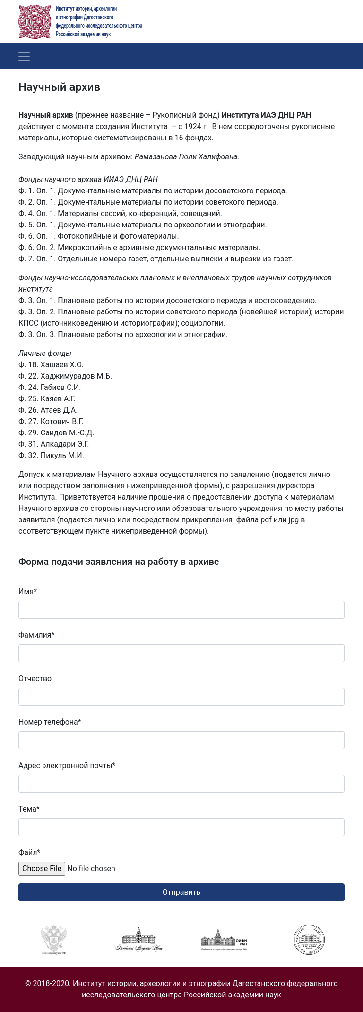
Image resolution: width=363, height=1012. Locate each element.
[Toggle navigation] (24, 56)
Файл (29, 852)
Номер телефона (49, 722)
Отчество (35, 678)
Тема (29, 808)
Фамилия (36, 635)
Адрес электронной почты (66, 765)
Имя (27, 591)
